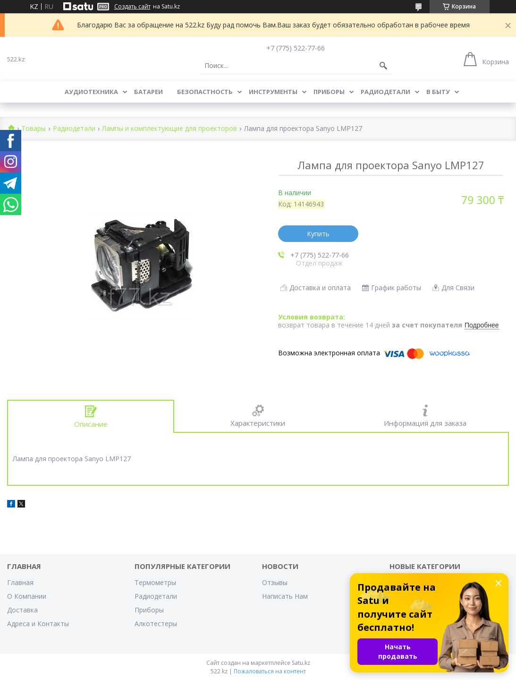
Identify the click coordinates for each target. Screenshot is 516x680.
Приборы (329, 91)
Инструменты (273, 91)
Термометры (155, 582)
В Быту (438, 91)
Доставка (22, 609)
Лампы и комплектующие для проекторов (169, 129)
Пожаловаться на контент (270, 671)
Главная (20, 582)
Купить (318, 233)
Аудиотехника (91, 91)
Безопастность (205, 91)
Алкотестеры (156, 623)
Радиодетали (385, 91)
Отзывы (275, 582)
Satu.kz (301, 663)
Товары (33, 129)
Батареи (148, 91)
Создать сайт (132, 6)
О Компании (26, 596)
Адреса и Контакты (38, 623)
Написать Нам (285, 596)
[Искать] (383, 66)
